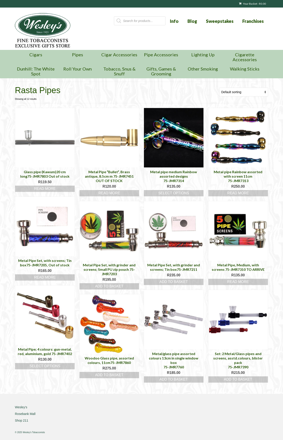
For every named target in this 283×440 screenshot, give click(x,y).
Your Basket (252, 3)
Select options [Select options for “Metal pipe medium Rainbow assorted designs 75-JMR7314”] (173, 193)
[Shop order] (243, 92)
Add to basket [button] (109, 286)
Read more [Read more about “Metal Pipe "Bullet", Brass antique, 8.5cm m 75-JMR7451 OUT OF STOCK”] (109, 193)
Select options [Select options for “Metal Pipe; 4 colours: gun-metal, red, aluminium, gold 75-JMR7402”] (45, 366)
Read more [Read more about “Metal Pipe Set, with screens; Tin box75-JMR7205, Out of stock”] (45, 277)
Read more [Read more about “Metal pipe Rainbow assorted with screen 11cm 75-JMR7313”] (238, 193)
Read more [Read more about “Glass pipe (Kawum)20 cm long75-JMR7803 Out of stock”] (45, 189)
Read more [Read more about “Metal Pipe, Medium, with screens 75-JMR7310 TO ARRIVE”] (238, 282)
